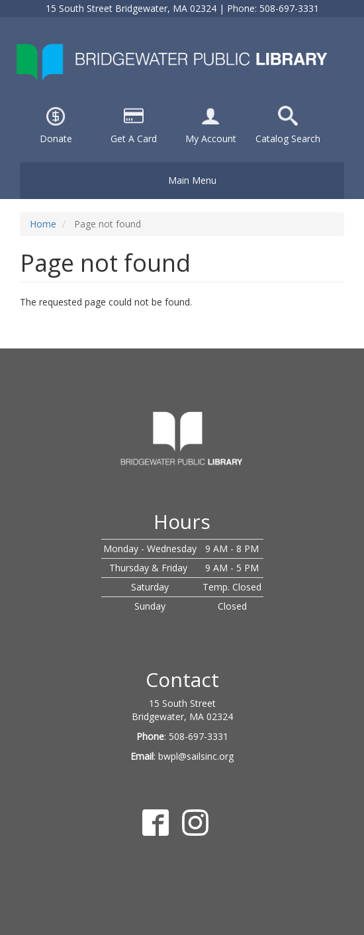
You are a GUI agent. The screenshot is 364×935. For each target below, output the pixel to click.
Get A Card (134, 138)
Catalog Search (287, 138)
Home (43, 224)
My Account (210, 138)
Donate (56, 138)
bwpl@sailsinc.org (196, 756)
